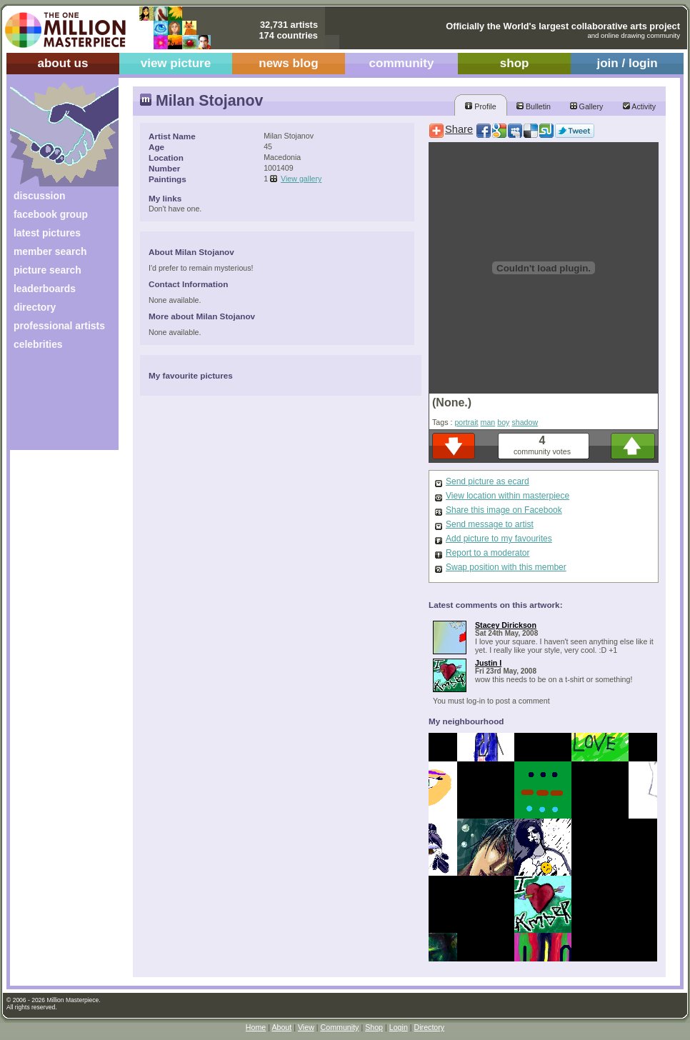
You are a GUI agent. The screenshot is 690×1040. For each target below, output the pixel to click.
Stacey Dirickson (505, 625)
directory (35, 307)
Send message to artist (490, 524)
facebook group (51, 214)
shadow (524, 422)
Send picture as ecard (487, 481)
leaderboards (45, 288)
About (281, 1027)
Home (256, 1027)
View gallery (301, 178)
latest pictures (47, 233)
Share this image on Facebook (504, 510)
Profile (480, 106)
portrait (466, 422)
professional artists (59, 325)
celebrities (38, 344)
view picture (176, 63)
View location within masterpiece (507, 496)
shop (514, 63)
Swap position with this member (506, 567)
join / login (626, 63)
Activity (639, 106)
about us (62, 63)
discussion (39, 195)
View (306, 1027)
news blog (288, 63)
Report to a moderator (487, 553)
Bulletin (533, 106)
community (401, 63)
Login (398, 1027)
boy (503, 422)
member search (50, 251)
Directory (429, 1027)
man (488, 422)
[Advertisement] (54, 405)
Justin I (488, 663)
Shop (374, 1027)
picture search (47, 270)
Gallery (587, 106)
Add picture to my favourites (499, 539)
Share (459, 129)
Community (340, 1027)
